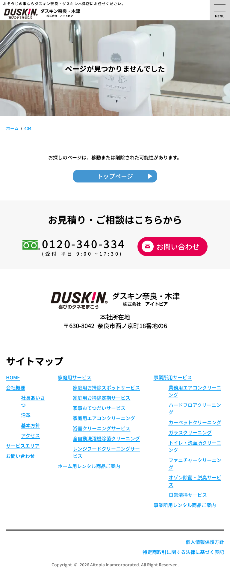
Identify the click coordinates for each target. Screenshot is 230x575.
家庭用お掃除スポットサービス (106, 387)
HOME (13, 377)
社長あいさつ (33, 401)
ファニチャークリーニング (195, 463)
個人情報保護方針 (205, 541)
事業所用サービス (173, 377)
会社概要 (15, 387)
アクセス (30, 435)
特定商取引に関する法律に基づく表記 (183, 552)
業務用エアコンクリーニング (195, 391)
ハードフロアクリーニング (195, 408)
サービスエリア (23, 445)
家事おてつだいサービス (99, 407)
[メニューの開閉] (220, 10)
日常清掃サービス (188, 494)
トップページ (115, 176)
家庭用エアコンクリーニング (104, 418)
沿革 (26, 415)
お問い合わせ (177, 246)
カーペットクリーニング (195, 422)
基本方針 (30, 425)
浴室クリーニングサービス (101, 428)
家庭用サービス (74, 377)
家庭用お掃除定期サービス (101, 397)
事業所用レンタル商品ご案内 (185, 504)
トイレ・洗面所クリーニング (195, 446)
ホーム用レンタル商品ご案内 (89, 466)
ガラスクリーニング (190, 432)
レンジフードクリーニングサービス (106, 452)
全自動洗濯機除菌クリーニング (106, 438)
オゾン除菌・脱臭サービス (195, 481)
